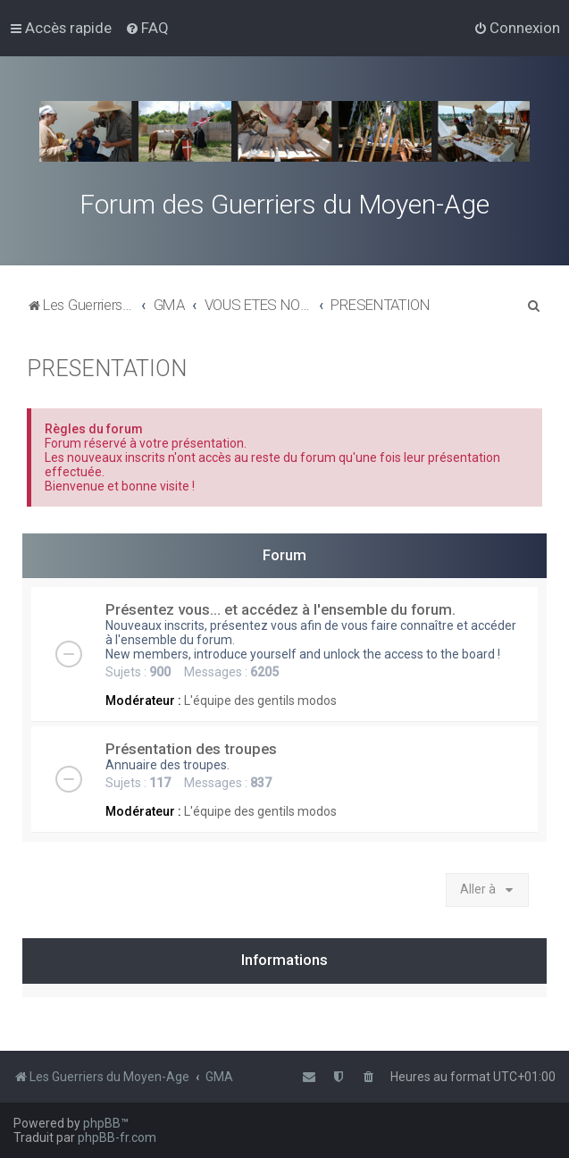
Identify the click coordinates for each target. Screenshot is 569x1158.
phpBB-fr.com (117, 1137)
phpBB (102, 1123)
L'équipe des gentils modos (260, 700)
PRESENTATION (107, 369)
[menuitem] (147, 27)
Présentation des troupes (191, 749)
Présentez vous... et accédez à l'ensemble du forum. (280, 609)
